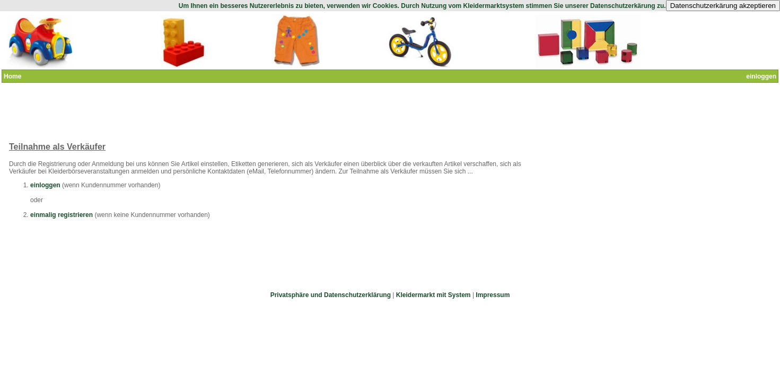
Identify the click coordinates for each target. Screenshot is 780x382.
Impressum (493, 295)
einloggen (761, 76)
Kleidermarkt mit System (433, 295)
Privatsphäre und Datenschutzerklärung (330, 295)
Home (12, 76)
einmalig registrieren (61, 215)
